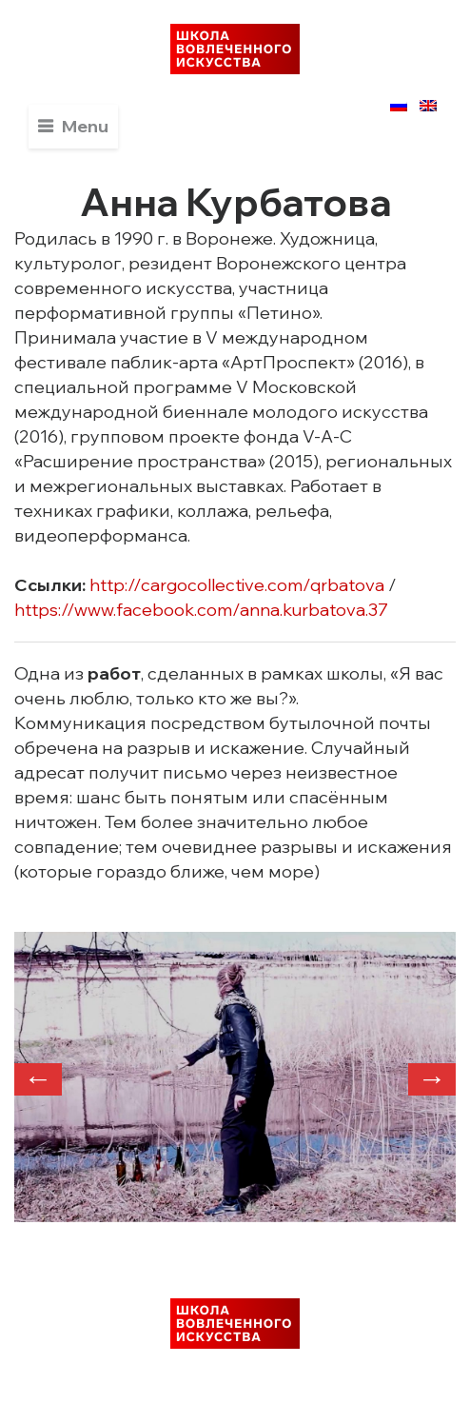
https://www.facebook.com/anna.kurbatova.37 (201, 610)
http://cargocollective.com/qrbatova (236, 585)
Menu (85, 126)
